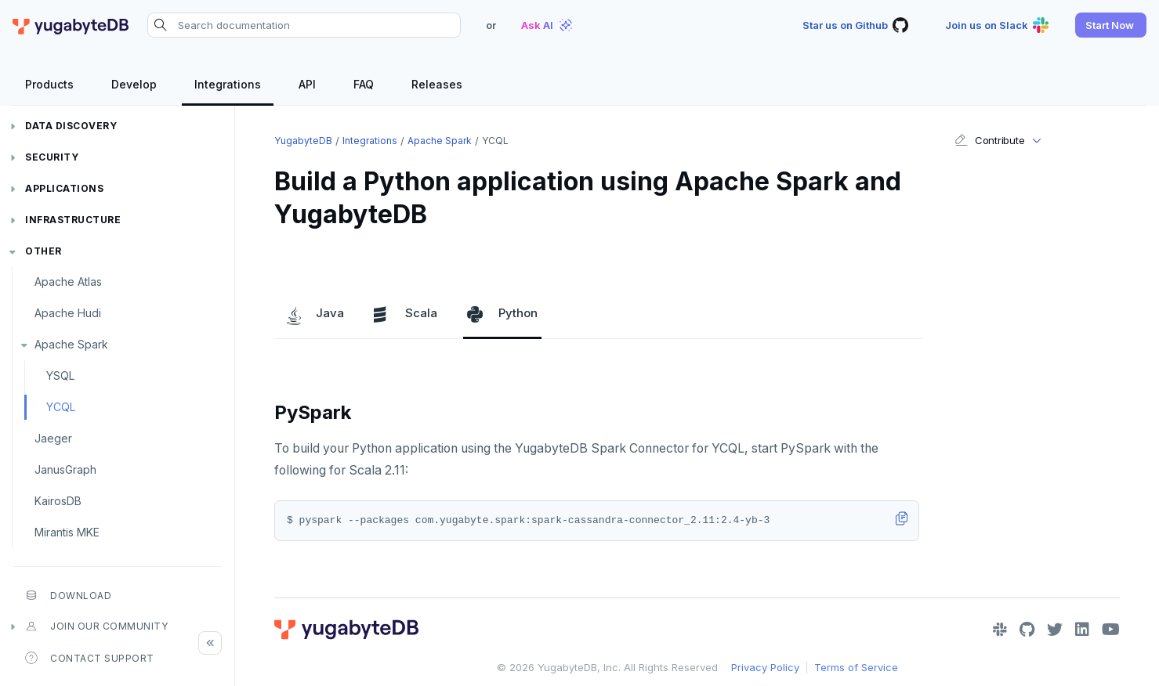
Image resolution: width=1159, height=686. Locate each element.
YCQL (60, 406)
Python (502, 314)
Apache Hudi (67, 313)
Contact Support (89, 658)
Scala (405, 314)
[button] (1110, 25)
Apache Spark (71, 344)
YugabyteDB (303, 140)
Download (68, 595)
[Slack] (1000, 630)
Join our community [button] (96, 626)
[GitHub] (1027, 630)
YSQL (60, 375)
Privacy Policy (765, 667)
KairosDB (57, 500)
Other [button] (43, 251)
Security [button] (51, 157)
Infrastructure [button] (73, 220)
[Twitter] (1055, 630)
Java (314, 314)
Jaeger (53, 438)
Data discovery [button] (71, 126)
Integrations (369, 140)
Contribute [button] (989, 140)
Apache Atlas (68, 281)
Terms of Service (856, 667)
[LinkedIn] (1082, 630)
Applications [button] (64, 188)
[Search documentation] (304, 25)
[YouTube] (1111, 630)
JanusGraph (65, 469)
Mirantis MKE (67, 532)
